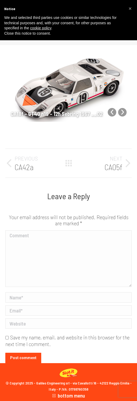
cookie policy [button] (40, 28)
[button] (130, 8)
